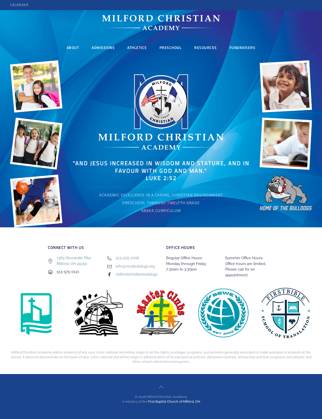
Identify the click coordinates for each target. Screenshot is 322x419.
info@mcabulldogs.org (135, 266)
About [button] (73, 47)
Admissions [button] (103, 47)
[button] (161, 387)
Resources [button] (205, 47)
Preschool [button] (170, 47)
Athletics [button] (137, 47)
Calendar (19, 5)
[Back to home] (161, 22)
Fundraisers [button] (242, 47)
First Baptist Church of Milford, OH (174, 401)
